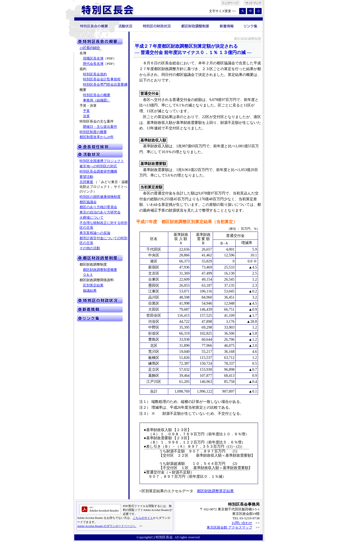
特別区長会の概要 (96, 95)
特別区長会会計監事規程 (102, 79)
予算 (86, 111)
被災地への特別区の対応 (98, 166)
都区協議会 (88, 202)
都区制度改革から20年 (97, 137)
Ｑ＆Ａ (88, 275)
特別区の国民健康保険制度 (100, 197)
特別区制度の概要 (93, 132)
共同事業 (86, 182)
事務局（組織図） (96, 100)
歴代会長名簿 (93, 64)
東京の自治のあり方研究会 (100, 212)
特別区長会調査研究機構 (98, 171)
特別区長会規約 (95, 74)
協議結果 (90, 290)
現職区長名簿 (93, 58)
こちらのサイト (143, 517)
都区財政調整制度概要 (100, 270)
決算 (86, 116)
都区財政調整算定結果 (215, 491)
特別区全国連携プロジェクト (102, 161)
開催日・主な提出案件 (100, 127)
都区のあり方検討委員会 (98, 207)
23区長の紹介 (90, 48)
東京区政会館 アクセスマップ (229, 527)
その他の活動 (90, 248)
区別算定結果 (93, 285)
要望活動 (86, 177)
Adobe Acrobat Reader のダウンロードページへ (106, 526)
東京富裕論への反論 (95, 233)
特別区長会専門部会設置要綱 (105, 84)
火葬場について (91, 217)
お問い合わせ (242, 523)
